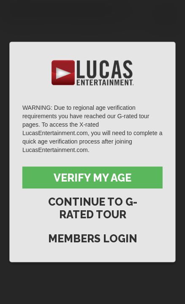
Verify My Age (92, 177)
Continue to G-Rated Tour (92, 208)
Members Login (92, 238)
